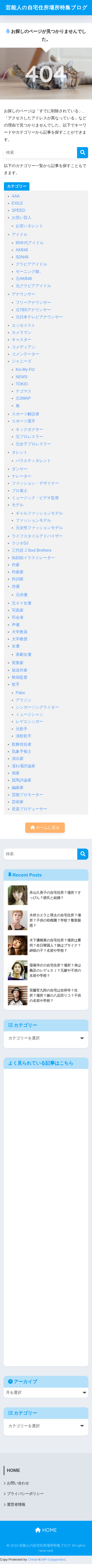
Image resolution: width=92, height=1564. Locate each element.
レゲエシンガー (29, 723)
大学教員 (19, 633)
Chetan (33, 1561)
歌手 (16, 686)
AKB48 (22, 251)
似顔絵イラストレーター (33, 559)
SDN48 (22, 258)
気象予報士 (21, 753)
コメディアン (23, 348)
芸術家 (18, 803)
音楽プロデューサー (29, 810)
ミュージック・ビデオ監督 (35, 499)
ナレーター (21, 477)
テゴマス (23, 393)
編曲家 (18, 789)
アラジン (23, 701)
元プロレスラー (29, 438)
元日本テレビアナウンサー (39, 318)
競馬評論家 (21, 782)
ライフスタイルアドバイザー (37, 537)
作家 (16, 566)
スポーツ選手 (23, 422)
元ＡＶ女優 (21, 604)
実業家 (18, 664)
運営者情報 (16, 1506)
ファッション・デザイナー (35, 485)
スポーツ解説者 (25, 415)
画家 (16, 774)
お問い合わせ (18, 1485)
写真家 (18, 611)
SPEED (18, 212)
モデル (18, 506)
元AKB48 (24, 280)
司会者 (18, 619)
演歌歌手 (23, 737)
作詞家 (18, 580)
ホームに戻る (44, 829)
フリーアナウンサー (33, 304)
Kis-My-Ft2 (25, 371)
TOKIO (22, 385)
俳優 (16, 588)
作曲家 (18, 573)
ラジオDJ (20, 545)
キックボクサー (29, 431)
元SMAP (23, 400)
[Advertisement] (46, 1219)
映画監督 (19, 678)
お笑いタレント (29, 227)
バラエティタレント (33, 462)
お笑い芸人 (21, 219)
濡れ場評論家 (23, 767)
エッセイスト (23, 326)
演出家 (18, 760)
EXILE (17, 204)
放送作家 (19, 671)
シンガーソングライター (37, 708)
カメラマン (21, 334)
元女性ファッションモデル (39, 529)
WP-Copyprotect (53, 1561)
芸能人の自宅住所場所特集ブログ (46, 8)
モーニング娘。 (29, 273)
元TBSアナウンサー (33, 311)
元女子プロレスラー (33, 445)
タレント (19, 453)
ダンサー (19, 470)
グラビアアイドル (31, 266)
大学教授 (19, 640)
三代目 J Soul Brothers (32, 552)
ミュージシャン (29, 716)
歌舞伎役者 (21, 745)
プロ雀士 (19, 492)
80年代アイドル (30, 244)
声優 (16, 626)
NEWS (21, 378)
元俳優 (21, 596)
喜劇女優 (23, 656)
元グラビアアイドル (33, 287)
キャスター (21, 341)
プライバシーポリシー (25, 1495)
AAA (16, 197)
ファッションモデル (33, 522)
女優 (16, 647)
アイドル (19, 236)
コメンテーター (25, 355)
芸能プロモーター (27, 796)
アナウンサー (23, 295)
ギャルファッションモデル (39, 515)
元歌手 (21, 730)
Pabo (20, 694)
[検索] (82, 153)
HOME (46, 1531)
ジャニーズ (21, 363)
